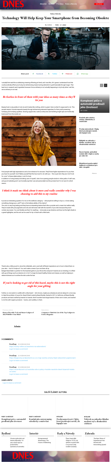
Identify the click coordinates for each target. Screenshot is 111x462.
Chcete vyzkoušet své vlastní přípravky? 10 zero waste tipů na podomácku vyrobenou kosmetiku (17, 438)
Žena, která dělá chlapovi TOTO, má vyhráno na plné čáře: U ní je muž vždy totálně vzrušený (73, 438)
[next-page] (105, 85)
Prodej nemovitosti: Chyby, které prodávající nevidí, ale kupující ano (88, 131)
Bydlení (59, 416)
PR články (49, 459)
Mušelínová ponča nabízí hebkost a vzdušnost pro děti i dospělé (89, 165)
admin (49, 25)
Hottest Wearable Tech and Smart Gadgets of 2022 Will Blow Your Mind (18, 313)
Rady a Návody (55, 14)
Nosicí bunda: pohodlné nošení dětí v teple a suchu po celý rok (89, 153)
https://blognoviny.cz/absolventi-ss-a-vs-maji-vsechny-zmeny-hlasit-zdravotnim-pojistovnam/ (42, 358)
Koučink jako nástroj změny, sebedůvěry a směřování (88, 119)
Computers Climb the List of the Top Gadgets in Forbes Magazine (58, 313)
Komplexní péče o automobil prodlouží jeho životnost (92, 107)
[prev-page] (101, 85)
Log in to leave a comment (18, 349)
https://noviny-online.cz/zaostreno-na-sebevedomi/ (27, 346)
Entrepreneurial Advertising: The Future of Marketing (45, 436)
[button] (100, 6)
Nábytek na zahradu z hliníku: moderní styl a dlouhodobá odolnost (88, 142)
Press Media (29, 459)
